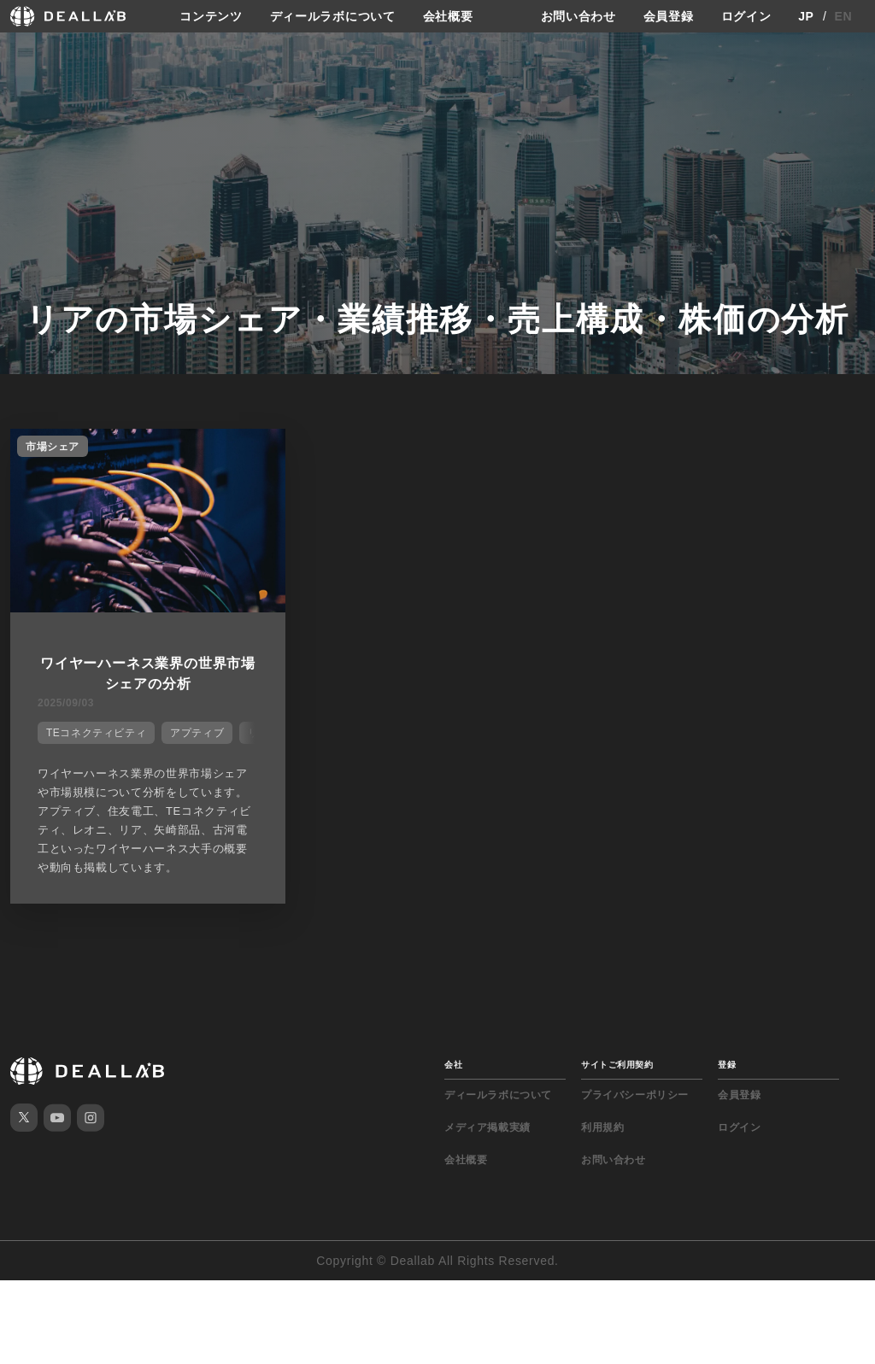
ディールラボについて (333, 16)
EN (844, 16)
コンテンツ (211, 16)
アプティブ (197, 733)
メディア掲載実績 (487, 1127)
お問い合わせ (578, 16)
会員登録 (668, 16)
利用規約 (602, 1127)
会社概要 (448, 16)
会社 (453, 1064)
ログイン (746, 16)
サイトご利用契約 (617, 1064)
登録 (727, 1064)
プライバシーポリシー (635, 1095)
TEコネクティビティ (96, 733)
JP (806, 16)
